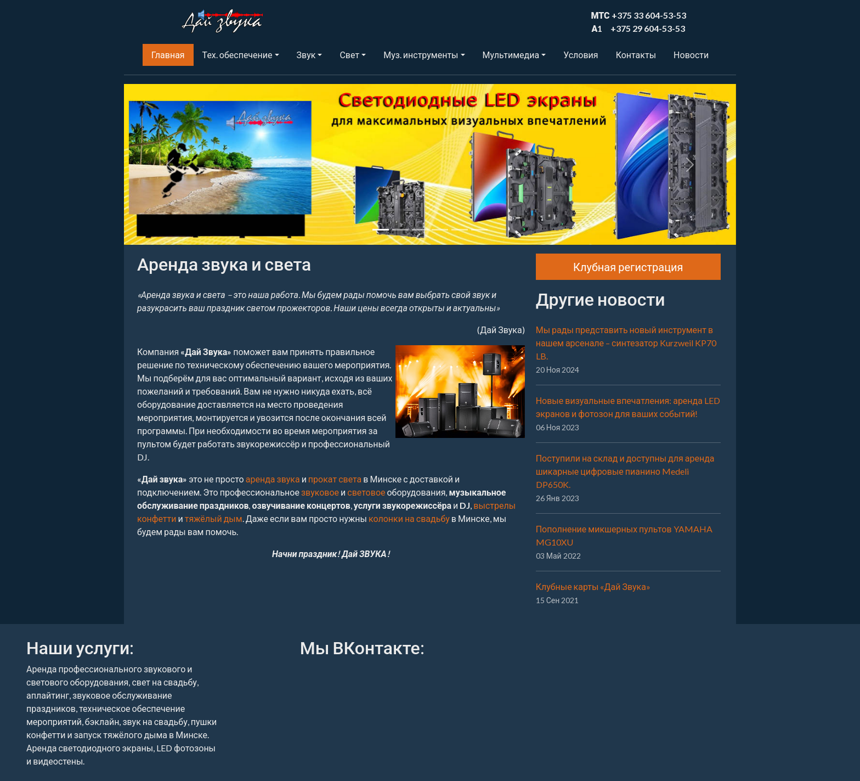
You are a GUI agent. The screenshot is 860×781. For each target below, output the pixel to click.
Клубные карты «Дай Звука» (593, 586)
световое (366, 492)
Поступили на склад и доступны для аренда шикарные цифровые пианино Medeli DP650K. (625, 471)
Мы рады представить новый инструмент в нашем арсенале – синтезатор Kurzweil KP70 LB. (626, 342)
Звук (306, 54)
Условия (580, 54)
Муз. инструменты (420, 54)
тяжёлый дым (213, 518)
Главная (168, 54)
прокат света (334, 479)
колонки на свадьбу (409, 518)
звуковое (320, 492)
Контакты (636, 54)
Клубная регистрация (628, 266)
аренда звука (273, 479)
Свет (349, 54)
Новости (691, 54)
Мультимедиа (511, 54)
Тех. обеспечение (237, 54)
